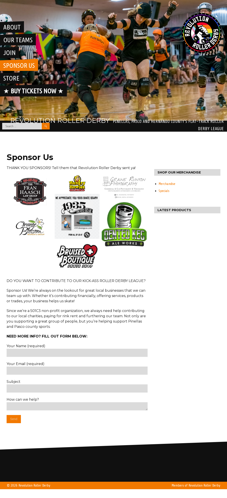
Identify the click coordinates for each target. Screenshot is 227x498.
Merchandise (167, 184)
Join (9, 52)
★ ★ (33, 91)
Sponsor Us (19, 65)
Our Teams (18, 40)
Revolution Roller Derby (60, 120)
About (12, 27)
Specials (164, 191)
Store (11, 78)
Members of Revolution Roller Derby (196, 485)
